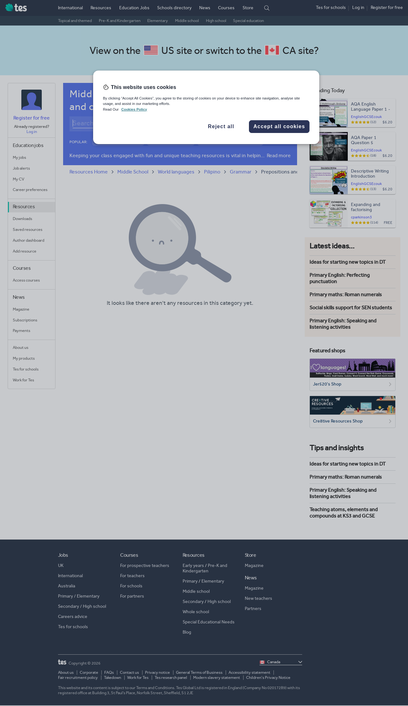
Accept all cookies (279, 126)
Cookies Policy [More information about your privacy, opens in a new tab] (134, 109)
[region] (206, 107)
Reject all (221, 126)
